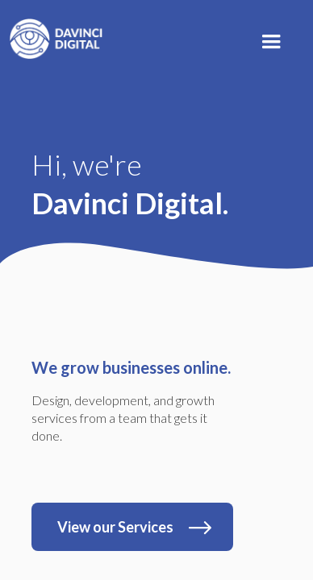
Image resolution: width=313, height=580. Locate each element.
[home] (52, 35)
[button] (271, 42)
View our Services (115, 527)
